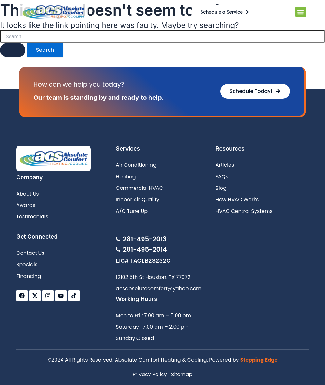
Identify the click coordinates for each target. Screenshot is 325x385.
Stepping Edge (259, 359)
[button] (300, 12)
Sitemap (181, 374)
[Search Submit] (12, 50)
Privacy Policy (150, 374)
